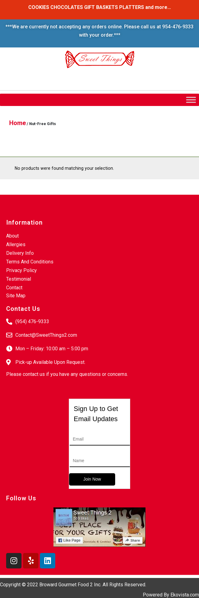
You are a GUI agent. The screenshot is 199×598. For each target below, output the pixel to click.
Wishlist (18, 77)
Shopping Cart (119, 77)
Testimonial (18, 279)
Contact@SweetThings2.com (46, 335)
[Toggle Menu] (191, 100)
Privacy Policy (21, 270)
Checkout (48, 77)
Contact (14, 288)
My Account (81, 77)
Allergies (15, 244)
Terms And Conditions (29, 262)
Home (17, 123)
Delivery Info (20, 253)
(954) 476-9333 (32, 321)
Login (151, 77)
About (12, 236)
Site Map (15, 296)
